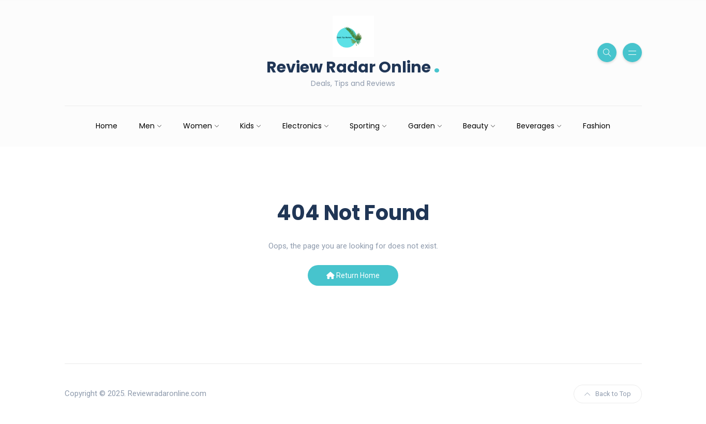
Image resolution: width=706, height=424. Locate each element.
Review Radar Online (353, 66)
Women (197, 126)
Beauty (475, 126)
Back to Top (607, 394)
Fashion (596, 126)
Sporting (365, 126)
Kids (247, 126)
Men (147, 126)
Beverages (535, 126)
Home (106, 126)
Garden (421, 126)
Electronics (302, 126)
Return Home (353, 275)
